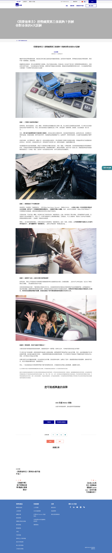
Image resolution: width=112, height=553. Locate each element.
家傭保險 (18, 528)
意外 (60, 441)
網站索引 (53, 507)
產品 (67, 5)
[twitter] (58, 434)
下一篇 (93, 480)
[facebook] (54, 434)
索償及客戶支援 (79, 5)
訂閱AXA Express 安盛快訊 (39, 515)
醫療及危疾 (19, 507)
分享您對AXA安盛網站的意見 (39, 520)
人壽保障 (18, 511)
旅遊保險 (18, 517)
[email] (66, 434)
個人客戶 (19, 1)
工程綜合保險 (19, 548)
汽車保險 (18, 535)
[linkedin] (62, 434)
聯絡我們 (75, 1)
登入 (92, 1)
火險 (17, 531)
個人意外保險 (19, 545)
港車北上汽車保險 (21, 538)
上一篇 (18, 480)
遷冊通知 (36, 524)
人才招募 (36, 507)
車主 (50, 441)
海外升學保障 (19, 542)
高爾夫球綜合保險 (21, 521)
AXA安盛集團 (37, 511)
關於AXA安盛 (32, 1)
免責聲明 (53, 511)
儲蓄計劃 (18, 514)
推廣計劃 (72, 5)
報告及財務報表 (55, 514)
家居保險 (18, 524)
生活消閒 (56, 52)
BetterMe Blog (65, 1)
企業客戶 (25, 1)
